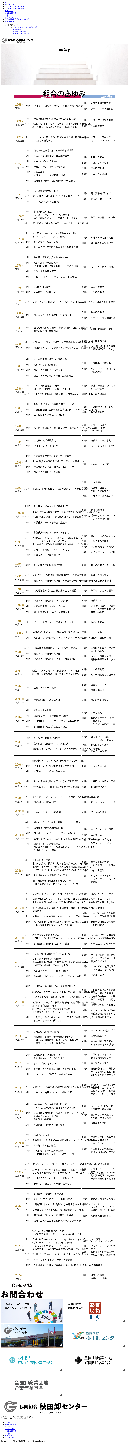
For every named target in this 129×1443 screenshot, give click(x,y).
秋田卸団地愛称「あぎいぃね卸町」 (18, 19)
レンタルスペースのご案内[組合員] (25, 27)
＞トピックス (10, 1429)
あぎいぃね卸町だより (21, 33)
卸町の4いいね (10, 4)
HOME (7, 2)
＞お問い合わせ (10, 1437)
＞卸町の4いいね (11, 1424)
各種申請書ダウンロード (22, 29)
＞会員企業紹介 (10, 1431)
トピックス (9, 11)
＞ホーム (8, 1422)
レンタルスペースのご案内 (14, 6)
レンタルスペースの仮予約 (14, 8)
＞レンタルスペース (12, 1427)
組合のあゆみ (10, 21)
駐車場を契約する (19, 31)
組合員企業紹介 (10, 13)
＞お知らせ (9, 1433)
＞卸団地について (11, 1435)
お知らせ (8, 15)
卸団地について (10, 17)
